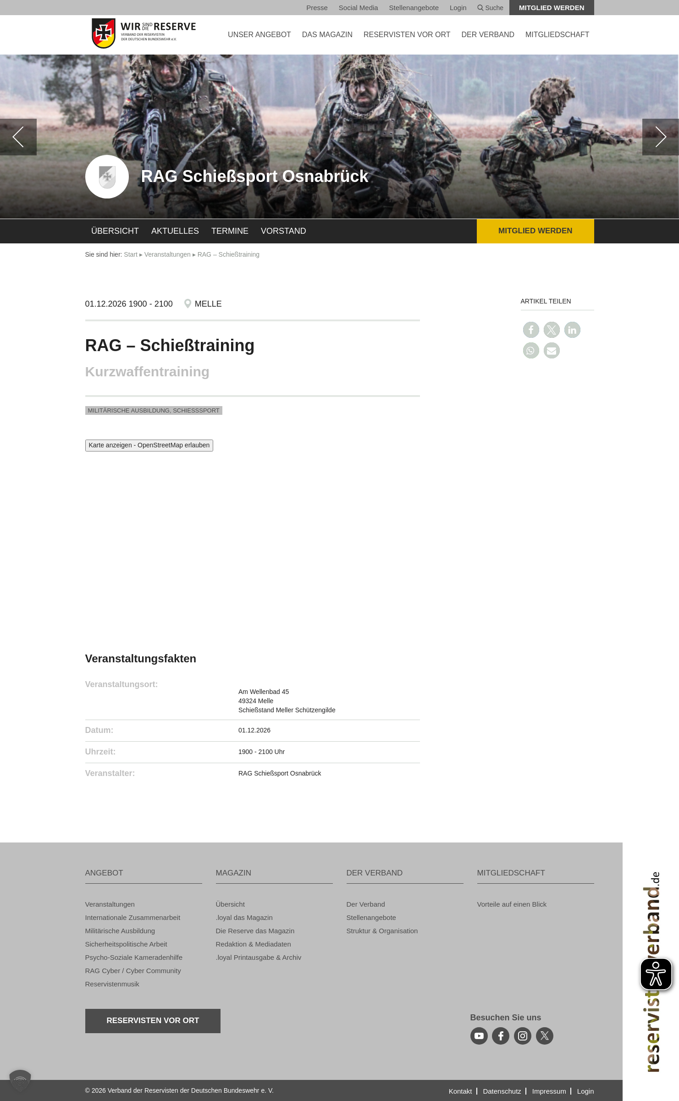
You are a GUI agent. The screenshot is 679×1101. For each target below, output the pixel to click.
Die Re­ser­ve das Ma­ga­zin (255, 931)
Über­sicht (115, 231)
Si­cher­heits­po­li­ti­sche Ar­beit (126, 944)
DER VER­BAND (487, 35)
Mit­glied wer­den (552, 7)
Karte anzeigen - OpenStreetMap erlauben (149, 445)
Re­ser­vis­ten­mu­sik (112, 984)
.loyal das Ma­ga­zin (244, 917)
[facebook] (500, 1036)
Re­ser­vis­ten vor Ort (407, 35)
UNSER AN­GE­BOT (259, 35)
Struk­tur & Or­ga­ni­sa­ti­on (382, 931)
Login (458, 7)
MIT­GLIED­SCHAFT (557, 35)
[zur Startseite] (143, 33)
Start (131, 254)
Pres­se (317, 7)
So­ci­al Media (358, 7)
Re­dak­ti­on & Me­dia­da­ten (253, 944)
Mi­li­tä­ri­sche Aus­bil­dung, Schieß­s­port (154, 410)
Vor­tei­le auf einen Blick (512, 904)
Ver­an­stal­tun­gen (167, 254)
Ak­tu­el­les (175, 231)
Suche (490, 7)
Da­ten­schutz (502, 1091)
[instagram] (522, 1036)
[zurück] (18, 137)
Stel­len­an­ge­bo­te (414, 7)
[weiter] (660, 137)
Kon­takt (460, 1091)
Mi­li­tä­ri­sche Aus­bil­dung (120, 931)
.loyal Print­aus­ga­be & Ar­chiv (259, 957)
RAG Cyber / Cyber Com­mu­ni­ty (133, 970)
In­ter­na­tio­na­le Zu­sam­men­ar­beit (133, 917)
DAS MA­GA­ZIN (327, 35)
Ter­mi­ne (229, 231)
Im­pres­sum (549, 1091)
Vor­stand (283, 231)
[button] (531, 330)
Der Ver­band (366, 904)
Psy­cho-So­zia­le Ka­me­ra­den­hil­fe (134, 957)
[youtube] (479, 1036)
